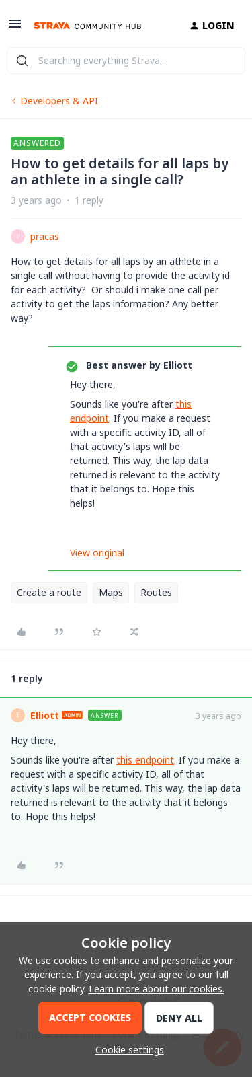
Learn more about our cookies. (156, 988)
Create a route (49, 592)
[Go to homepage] (87, 25)
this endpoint (145, 759)
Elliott (44, 715)
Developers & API (59, 100)
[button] (15, 28)
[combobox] (126, 60)
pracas (44, 236)
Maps (111, 592)
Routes (156, 592)
